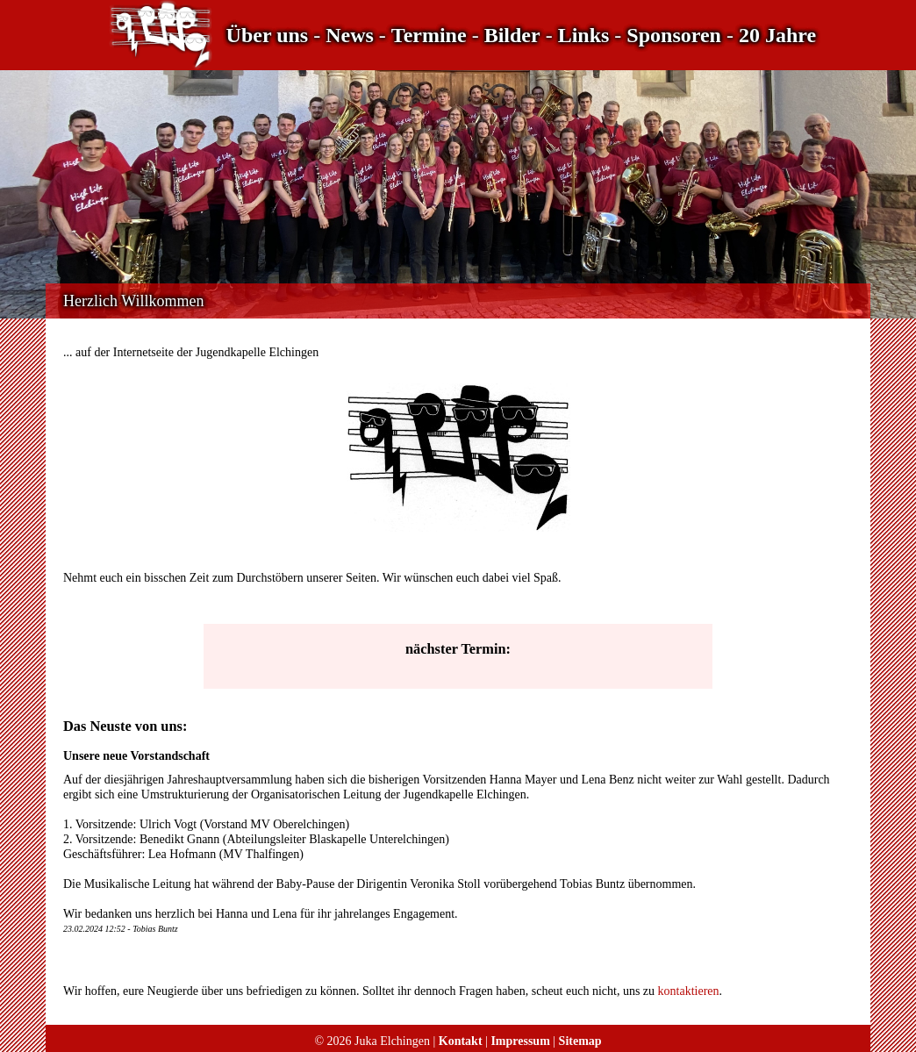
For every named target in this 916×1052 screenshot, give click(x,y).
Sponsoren (673, 35)
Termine (429, 35)
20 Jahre (777, 35)
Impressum (519, 1041)
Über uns (267, 35)
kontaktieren (688, 991)
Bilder (512, 35)
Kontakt (461, 1041)
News (350, 35)
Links (584, 35)
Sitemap (580, 1041)
